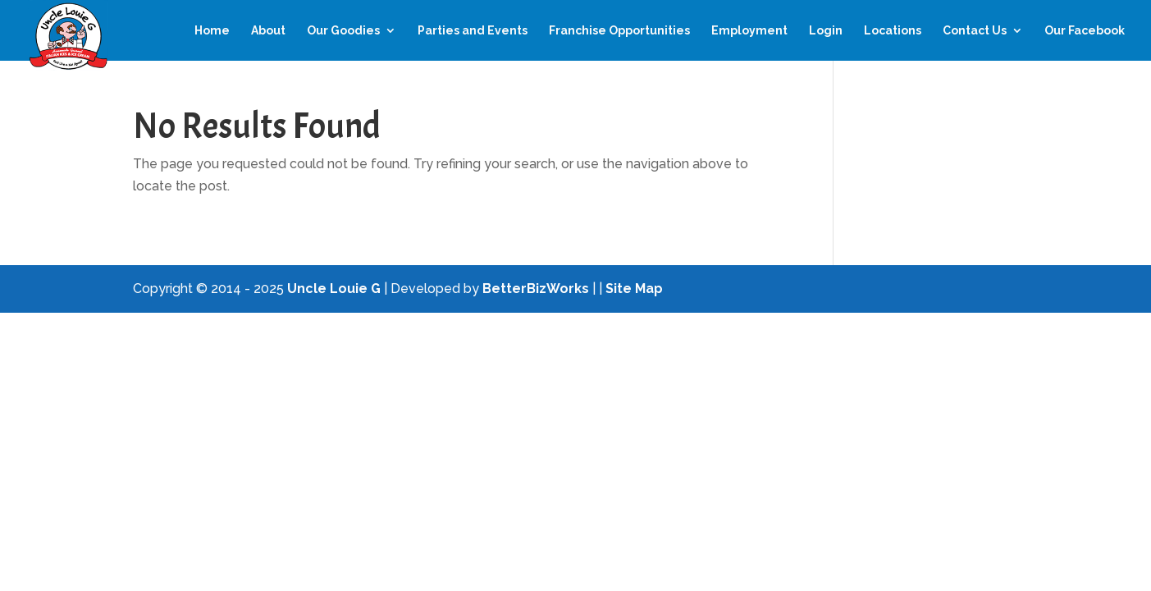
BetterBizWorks (535, 288)
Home (212, 31)
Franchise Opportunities (619, 31)
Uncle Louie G (334, 288)
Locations (892, 31)
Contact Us (975, 31)
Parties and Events (473, 31)
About (268, 31)
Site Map (634, 288)
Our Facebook (1084, 31)
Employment (749, 31)
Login (826, 31)
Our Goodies (343, 31)
